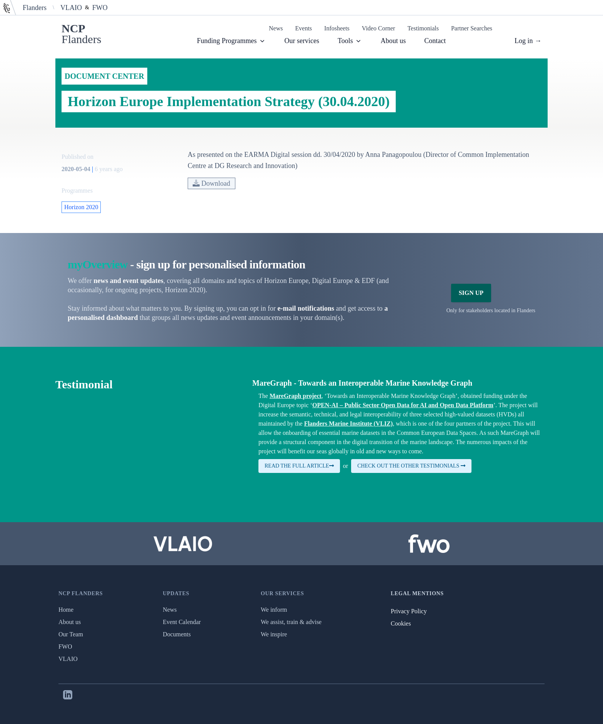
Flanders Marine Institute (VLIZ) (348, 423)
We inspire (274, 634)
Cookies (401, 623)
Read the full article (299, 466)
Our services (302, 41)
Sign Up (471, 293)
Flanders (35, 8)
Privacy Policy (409, 611)
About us (393, 41)
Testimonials (423, 28)
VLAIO (71, 8)
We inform (274, 609)
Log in (528, 41)
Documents (177, 634)
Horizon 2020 (81, 207)
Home (65, 609)
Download (211, 183)
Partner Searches (471, 28)
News (276, 28)
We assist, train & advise (291, 622)
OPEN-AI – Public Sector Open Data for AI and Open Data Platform (402, 405)
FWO (100, 8)
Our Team (70, 634)
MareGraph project (295, 396)
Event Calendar (182, 622)
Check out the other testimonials (411, 466)
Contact (435, 41)
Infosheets (337, 28)
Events (303, 28)
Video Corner (378, 28)
